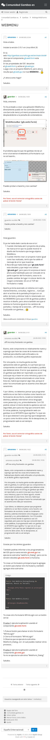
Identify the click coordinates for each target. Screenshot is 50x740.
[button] (46, 12)
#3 (46, 214)
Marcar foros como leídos (15, 717)
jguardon (34, 319)
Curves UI (31, 737)
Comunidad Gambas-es (10, 17)
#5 (46, 449)
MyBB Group (37, 735)
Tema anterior (17, 684)
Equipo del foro (11, 710)
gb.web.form (29, 58)
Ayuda (7, 722)
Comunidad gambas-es (14, 713)
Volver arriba (10, 715)
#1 (46, 37)
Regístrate (22, 12)
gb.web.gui (29, 66)
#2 (46, 97)
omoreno (12, 37)
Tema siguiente (32, 684)
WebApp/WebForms (39, 17)
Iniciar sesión (8, 12)
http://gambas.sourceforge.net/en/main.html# (27, 55)
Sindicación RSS (11, 720)
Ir (34, 729)
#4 (46, 332)
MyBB (19, 735)
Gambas (25, 17)
